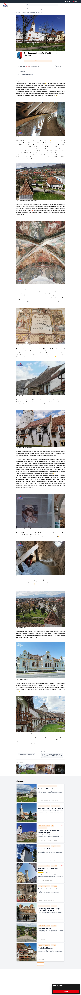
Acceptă (66, 991)
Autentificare (75, 5)
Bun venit (6, 9)
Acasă (19, 12)
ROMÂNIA (27, 9)
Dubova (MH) (53, 945)
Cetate (50, 60)
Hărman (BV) (44, 60)
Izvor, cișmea (53, 925)
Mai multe (40, 964)
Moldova (48, 9)
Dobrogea (41, 9)
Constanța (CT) (54, 865)
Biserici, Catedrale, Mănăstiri (31, 60)
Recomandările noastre (17, 9)
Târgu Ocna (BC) (41, 786)
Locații (23, 12)
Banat (34, 9)
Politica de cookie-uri (74, 987)
